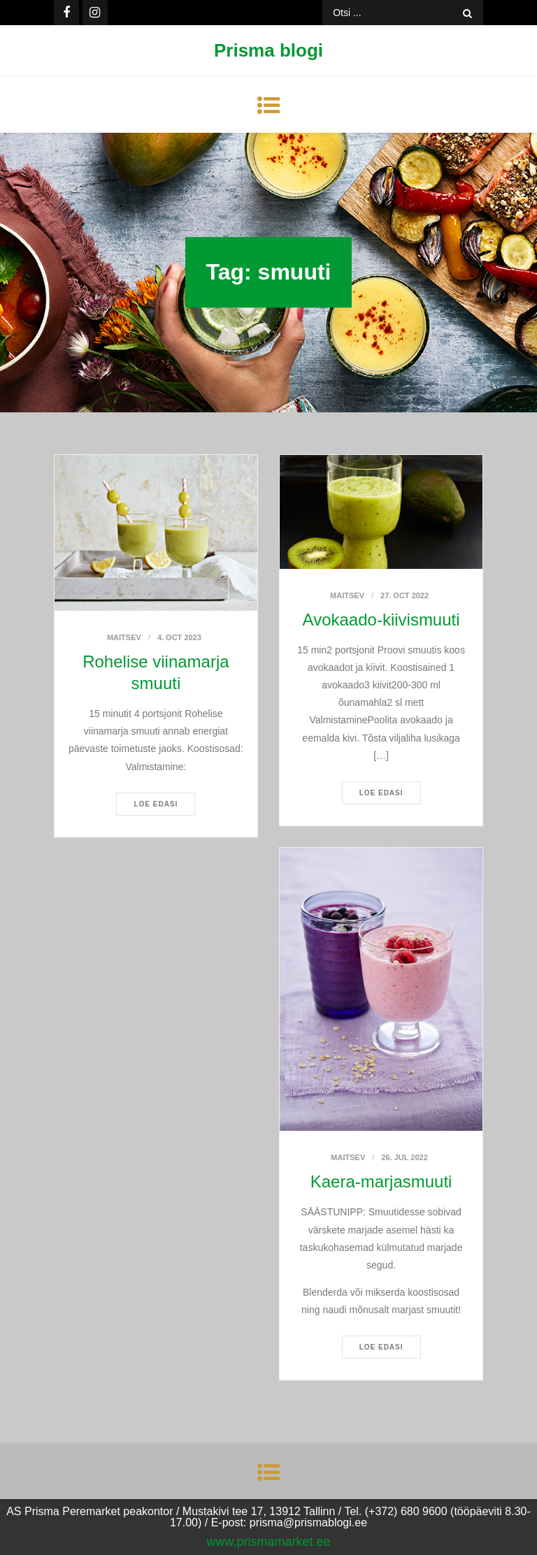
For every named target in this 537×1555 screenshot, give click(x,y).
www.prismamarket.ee (268, 1542)
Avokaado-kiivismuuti (381, 619)
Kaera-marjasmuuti (381, 1181)
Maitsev (124, 637)
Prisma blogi (268, 50)
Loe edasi (156, 804)
